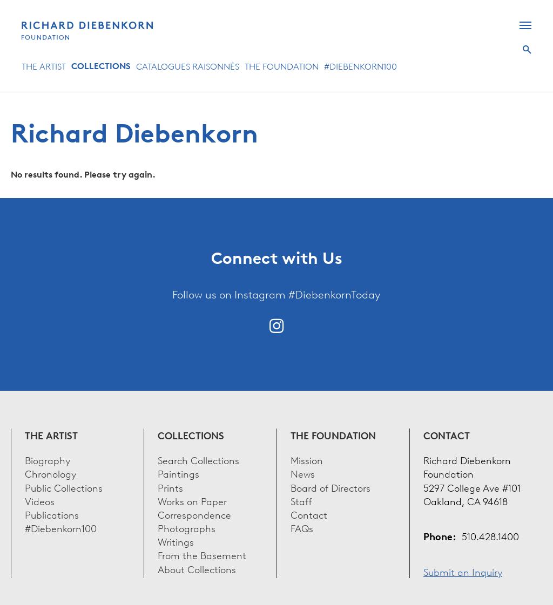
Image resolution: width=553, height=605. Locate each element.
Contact (309, 514)
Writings (176, 541)
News (303, 473)
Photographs (186, 527)
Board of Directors (330, 487)
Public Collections (64, 487)
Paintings (178, 473)
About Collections (197, 568)
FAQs (302, 527)
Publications (52, 514)
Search (527, 49)
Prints (170, 487)
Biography (47, 459)
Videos (40, 500)
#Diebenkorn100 (360, 66)
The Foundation (282, 66)
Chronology (50, 473)
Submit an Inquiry (462, 571)
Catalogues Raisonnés (187, 66)
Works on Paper (192, 500)
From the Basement (202, 554)
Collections (101, 66)
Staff (301, 500)
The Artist (44, 66)
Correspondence (194, 514)
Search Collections (198, 459)
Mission (307, 459)
